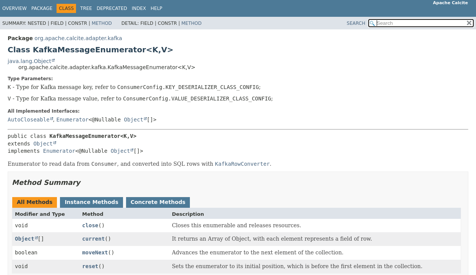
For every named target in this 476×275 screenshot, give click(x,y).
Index (139, 8)
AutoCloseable (29, 119)
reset (90, 266)
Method (102, 23)
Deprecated (112, 8)
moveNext (95, 252)
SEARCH (356, 23)
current (93, 239)
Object (134, 119)
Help (156, 8)
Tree (86, 8)
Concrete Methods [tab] (158, 202)
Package (41, 8)
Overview (14, 8)
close (90, 225)
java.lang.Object (29, 61)
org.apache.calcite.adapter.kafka (78, 38)
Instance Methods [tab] (91, 202)
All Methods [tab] (34, 202)
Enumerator (72, 119)
